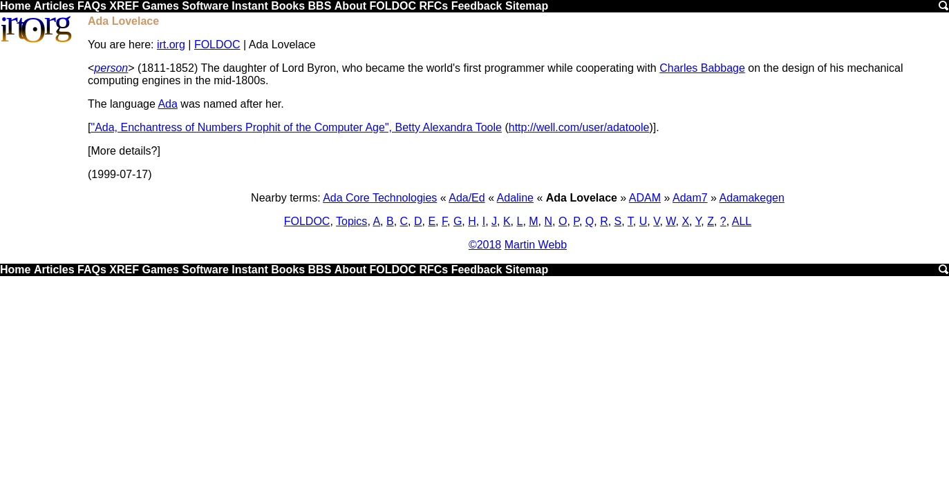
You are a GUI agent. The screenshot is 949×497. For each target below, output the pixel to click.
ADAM (645, 198)
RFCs (433, 6)
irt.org (171, 44)
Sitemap (526, 6)
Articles (54, 6)
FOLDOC (392, 6)
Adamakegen (752, 198)
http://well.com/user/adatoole (579, 127)
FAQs (91, 6)
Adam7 (690, 198)
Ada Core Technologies (380, 198)
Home (15, 6)
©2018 (485, 245)
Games (160, 6)
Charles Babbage (702, 68)
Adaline (515, 198)
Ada (167, 104)
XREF (124, 6)
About (350, 6)
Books (288, 6)
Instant (249, 6)
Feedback (476, 6)
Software (205, 6)
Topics (351, 221)
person (111, 68)
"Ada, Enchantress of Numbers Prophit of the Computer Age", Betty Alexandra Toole (296, 127)
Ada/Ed (467, 198)
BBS (320, 6)
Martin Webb (536, 245)
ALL (741, 221)
